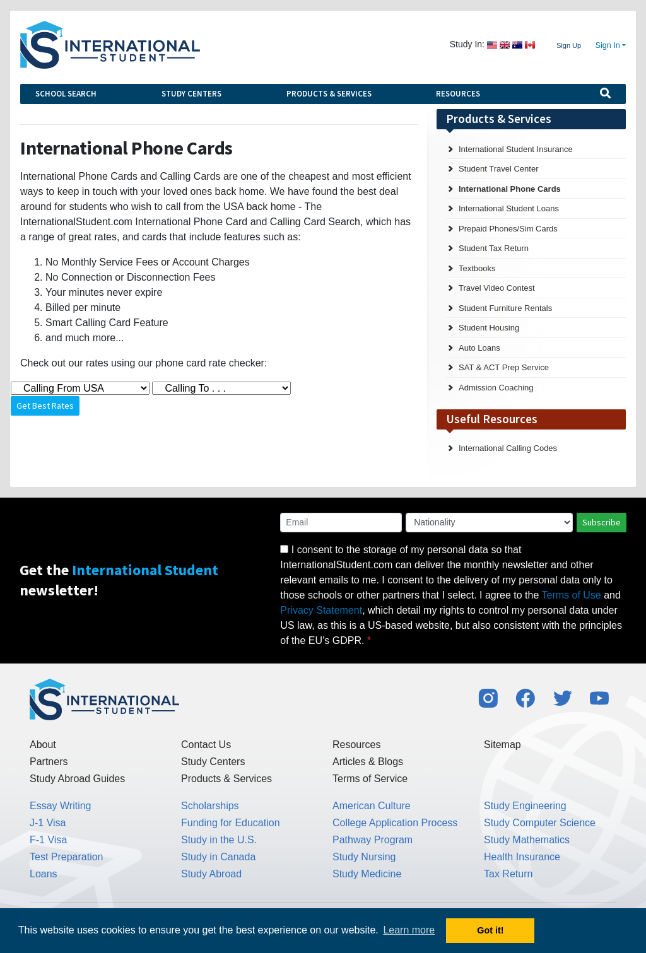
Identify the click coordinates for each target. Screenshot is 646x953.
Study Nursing (364, 856)
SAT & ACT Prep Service (504, 367)
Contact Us (206, 744)
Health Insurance (522, 856)
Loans (43, 873)
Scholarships (210, 805)
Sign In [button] (608, 45)
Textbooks (477, 268)
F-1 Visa (48, 839)
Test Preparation (66, 856)
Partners (49, 761)
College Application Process (394, 822)
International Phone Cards (510, 189)
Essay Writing (60, 805)
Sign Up (568, 45)
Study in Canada (218, 856)
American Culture (371, 805)
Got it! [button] (490, 930)
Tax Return (508, 873)
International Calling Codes (508, 448)
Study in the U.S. (219, 839)
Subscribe (601, 522)
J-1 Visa (48, 822)
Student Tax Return (494, 248)
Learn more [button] (409, 930)
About (43, 744)
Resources (458, 93)
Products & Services (329, 93)
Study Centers (191, 93)
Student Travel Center (498, 168)
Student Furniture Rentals (505, 308)
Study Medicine (366, 873)
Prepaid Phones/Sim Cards (508, 228)
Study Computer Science (540, 822)
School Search (66, 93)
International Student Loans (509, 208)
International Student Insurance (516, 149)
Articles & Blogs (367, 761)
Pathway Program (372, 839)
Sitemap (502, 744)
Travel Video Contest (497, 288)
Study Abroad (211, 873)
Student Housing (489, 327)
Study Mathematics (527, 839)
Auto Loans (479, 348)
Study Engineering (525, 805)
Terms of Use (571, 595)
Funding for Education (230, 822)
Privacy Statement (321, 610)
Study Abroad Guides (77, 778)
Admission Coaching (496, 387)
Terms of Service (370, 778)
